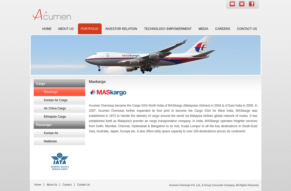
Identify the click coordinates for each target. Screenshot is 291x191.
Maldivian (50, 141)
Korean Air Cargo (56, 100)
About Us (66, 28)
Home (46, 29)
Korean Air (51, 133)
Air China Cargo (55, 108)
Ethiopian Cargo (55, 116)
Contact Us (247, 28)
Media (204, 28)
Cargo (40, 83)
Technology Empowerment (168, 28)
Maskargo (51, 92)
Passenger (44, 125)
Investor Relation (122, 28)
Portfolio (90, 28)
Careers (223, 28)
